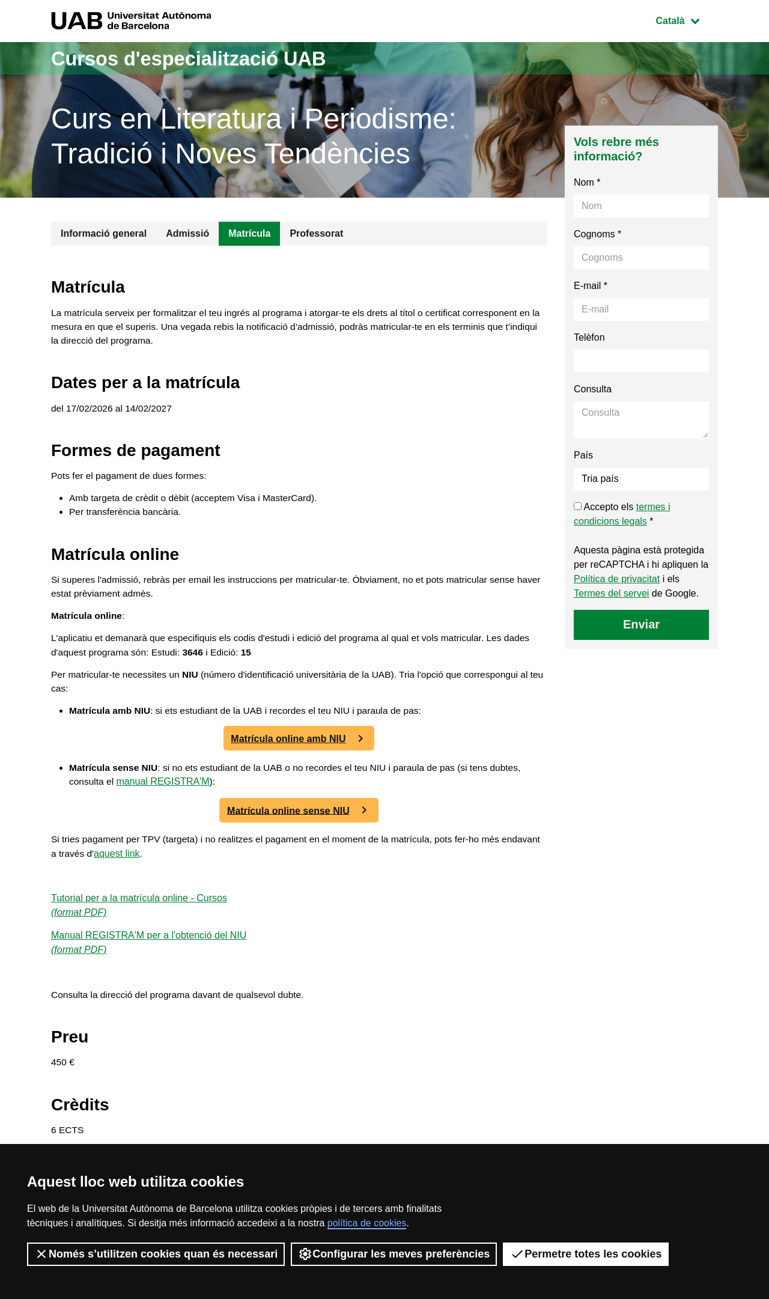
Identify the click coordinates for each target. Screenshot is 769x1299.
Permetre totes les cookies (585, 1254)
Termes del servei (611, 593)
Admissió (187, 233)
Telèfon (589, 337)
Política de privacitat (617, 579)
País (583, 455)
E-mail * (590, 286)
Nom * (587, 182)
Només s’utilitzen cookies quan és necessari (156, 1254)
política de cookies (367, 1223)
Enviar (641, 624)
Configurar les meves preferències (394, 1254)
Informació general (104, 233)
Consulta (593, 389)
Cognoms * (597, 234)
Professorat (316, 233)
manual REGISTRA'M (198, 796)
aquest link (161, 868)
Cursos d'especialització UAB (203, 58)
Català (686, 19)
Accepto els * (622, 514)
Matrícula (249, 233)
